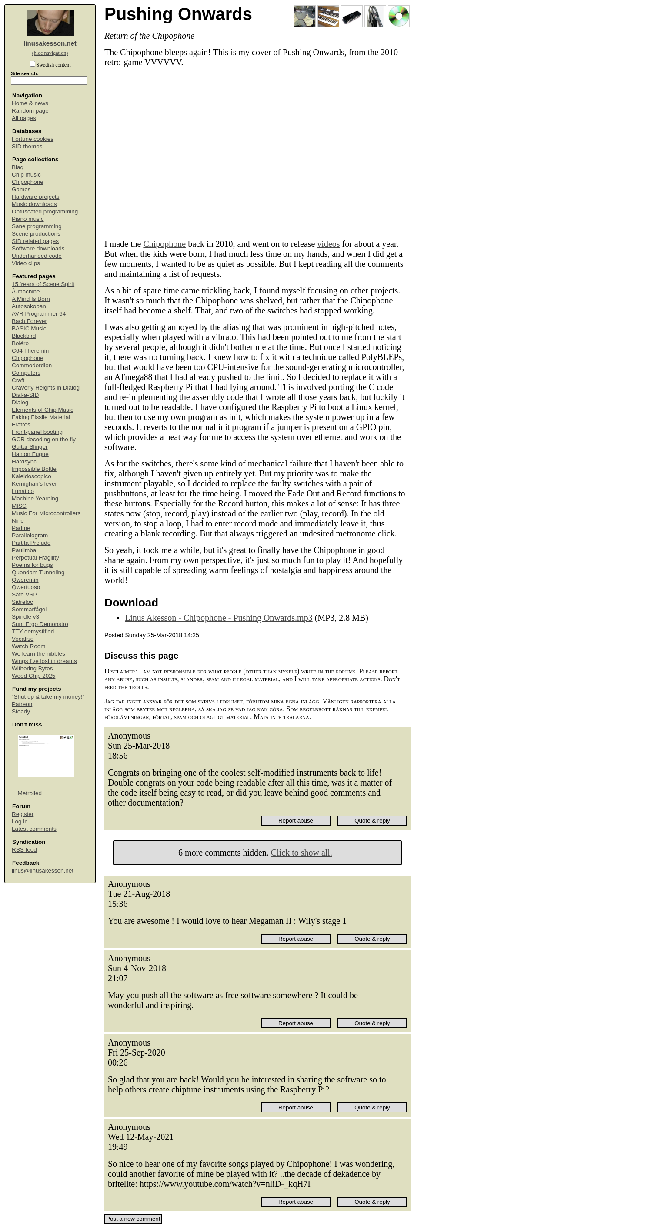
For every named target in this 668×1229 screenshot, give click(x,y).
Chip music (26, 174)
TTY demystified (33, 631)
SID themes (27, 146)
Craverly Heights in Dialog (46, 387)
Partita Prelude (31, 543)
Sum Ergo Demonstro (40, 624)
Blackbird (24, 336)
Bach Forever (29, 321)
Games (21, 189)
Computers (26, 373)
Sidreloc (22, 602)
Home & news (30, 103)
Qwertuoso (26, 587)
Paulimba (24, 550)
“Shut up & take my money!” (48, 696)
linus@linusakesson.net (42, 870)
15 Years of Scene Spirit (43, 284)
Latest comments (34, 829)
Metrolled (30, 793)
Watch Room (29, 646)
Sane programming (37, 226)
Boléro (20, 343)
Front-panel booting (37, 432)
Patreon (22, 704)
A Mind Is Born (31, 299)
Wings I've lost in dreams (44, 661)
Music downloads (34, 204)
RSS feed (24, 849)
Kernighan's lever (34, 483)
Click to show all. (301, 852)
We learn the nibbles (38, 653)
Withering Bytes (32, 668)
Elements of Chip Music (42, 409)
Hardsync (24, 461)
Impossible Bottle (34, 469)
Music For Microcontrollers (46, 513)
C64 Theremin (30, 350)
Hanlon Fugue (30, 454)
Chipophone (27, 182)
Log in (20, 821)
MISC (19, 506)
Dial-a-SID (25, 395)
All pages (24, 118)
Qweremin (25, 579)
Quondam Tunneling (38, 572)
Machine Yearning (35, 498)
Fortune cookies (32, 139)
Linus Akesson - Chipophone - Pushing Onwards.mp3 (219, 618)
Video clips (26, 263)
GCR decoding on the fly (44, 439)
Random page (30, 110)
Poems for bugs (32, 565)
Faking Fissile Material (41, 417)
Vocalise (22, 639)
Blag (17, 167)
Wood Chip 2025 (33, 676)
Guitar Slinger (30, 446)
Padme (21, 528)
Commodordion (32, 365)
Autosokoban (29, 306)
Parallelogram (30, 535)
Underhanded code (37, 256)
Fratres (21, 424)
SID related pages (35, 241)
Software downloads (38, 248)
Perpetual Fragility (35, 557)
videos (328, 244)
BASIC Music (29, 328)
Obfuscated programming (45, 211)
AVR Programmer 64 (39, 313)
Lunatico (23, 491)
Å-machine (26, 291)
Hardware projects (36, 196)
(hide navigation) (50, 53)
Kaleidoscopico (31, 476)
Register (22, 814)
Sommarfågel (29, 609)
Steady (21, 711)
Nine (18, 520)
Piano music (28, 219)
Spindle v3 (25, 616)
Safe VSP (24, 594)
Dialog (20, 402)
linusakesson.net (50, 43)
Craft (18, 380)
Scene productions (36, 233)
